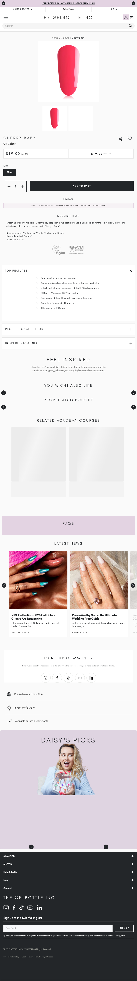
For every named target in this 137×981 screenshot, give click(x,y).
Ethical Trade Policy (11, 956)
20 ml (9, 172)
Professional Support (68, 329)
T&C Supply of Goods (44, 956)
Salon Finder (68, 9)
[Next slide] (133, 392)
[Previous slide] (3, 3)
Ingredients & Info (68, 343)
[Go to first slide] (133, 3)
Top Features (68, 270)
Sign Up (124, 928)
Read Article (20, 632)
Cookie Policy (27, 956)
